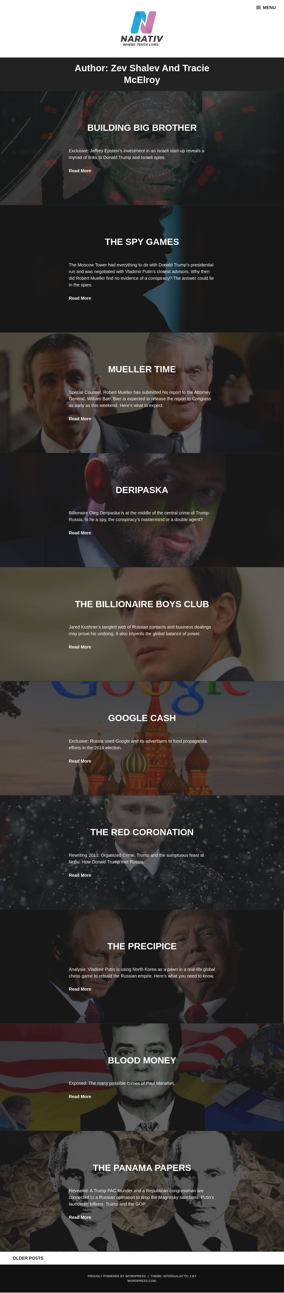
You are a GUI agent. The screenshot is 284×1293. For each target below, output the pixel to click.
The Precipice (142, 946)
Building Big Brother (142, 127)
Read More (80, 170)
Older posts (24, 1258)
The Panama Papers (142, 1167)
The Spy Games (142, 241)
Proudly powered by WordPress (117, 1276)
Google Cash (142, 718)
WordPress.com (141, 1281)
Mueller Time (142, 369)
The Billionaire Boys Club (142, 604)
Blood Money (142, 1060)
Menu (265, 9)
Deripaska (142, 490)
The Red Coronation (142, 832)
